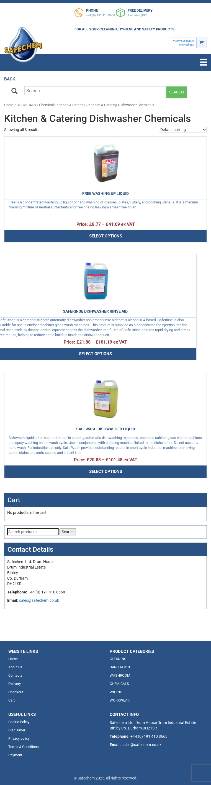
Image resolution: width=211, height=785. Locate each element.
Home (9, 105)
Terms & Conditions (23, 747)
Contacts (15, 675)
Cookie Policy (18, 722)
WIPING (116, 692)
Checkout (15, 692)
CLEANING (118, 659)
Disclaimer (16, 730)
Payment (15, 755)
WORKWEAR (120, 700)
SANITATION (120, 667)
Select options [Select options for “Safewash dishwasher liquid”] (105, 471)
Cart (11, 700)
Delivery (14, 684)
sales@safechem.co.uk (39, 600)
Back (9, 79)
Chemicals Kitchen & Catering (62, 105)
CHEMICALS (26, 105)
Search (176, 92)
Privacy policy (19, 738)
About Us (15, 667)
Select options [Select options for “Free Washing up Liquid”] (105, 236)
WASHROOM (120, 675)
